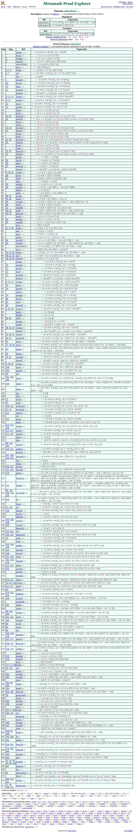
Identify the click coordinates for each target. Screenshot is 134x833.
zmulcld (19, 357)
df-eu (115, 811)
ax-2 (44, 802)
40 (7, 175)
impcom (19, 766)
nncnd (18, 399)
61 (10, 256)
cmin (73, 796)
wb (22, 793)
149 (11, 557)
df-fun (19, 820)
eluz (18, 440)
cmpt (92, 793)
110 (11, 406)
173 (11, 649)
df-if (25, 815)
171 (11, 639)
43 (7, 184)
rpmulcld (20, 338)
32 (10, 151)
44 (7, 187)
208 (7, 787)
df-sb (99, 811)
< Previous (122, 2)
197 (7, 725)
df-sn (40, 815)
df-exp (70, 824)
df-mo (107, 811)
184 (7, 685)
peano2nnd (20, 695)
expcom (19, 754)
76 (7, 285)
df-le (99, 822)
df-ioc (52, 824)
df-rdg (23, 822)
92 (10, 338)
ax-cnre (102, 806)
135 (10, 507)
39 (12, 172)
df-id (111, 815)
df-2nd (115, 820)
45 (7, 199)
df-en (38, 822)
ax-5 (70, 802)
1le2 (18, 396)
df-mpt (96, 815)
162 (7, 605)
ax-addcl (92, 804)
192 (14, 710)
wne (64, 793)
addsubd (19, 594)
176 (7, 659)
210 (11, 779)
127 (11, 466)
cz (122, 796)
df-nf (92, 811)
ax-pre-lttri (113, 806)
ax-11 (114, 802)
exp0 (18, 193)
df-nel (35, 813)
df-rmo (59, 813)
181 (7, 674)
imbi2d (19, 119)
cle (64, 796)
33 (7, 154)
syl (17, 73)
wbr (83, 793)
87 (7, 334)
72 (7, 272)
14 (12, 96)
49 (7, 202)
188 (7, 713)
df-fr (16, 817)
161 (7, 617)
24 (10, 128)
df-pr (48, 815)
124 (11, 458)
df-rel (40, 817)
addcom (19, 517)
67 (13, 256)
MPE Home (16, 6)
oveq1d (19, 553)
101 (7, 377)
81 (7, 302)
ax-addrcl (102, 804)
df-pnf (65, 822)
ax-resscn (62, 804)
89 (13, 328)
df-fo (48, 820)
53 (10, 213)
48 (10, 199)
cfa (40, 798)
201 (7, 740)
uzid (18, 234)
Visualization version (119, 6)
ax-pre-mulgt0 (27, 808)
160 (7, 598)
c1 (19, 796)
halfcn (19, 190)
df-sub (108, 822)
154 (7, 580)
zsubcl (19, 324)
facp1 (18, 504)
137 (7, 565)
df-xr (83, 822)
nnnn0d (19, 80)
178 (14, 665)
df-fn (26, 820)
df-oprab (89, 820)
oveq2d (19, 61)
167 (7, 639)
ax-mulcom (6, 806)
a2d (17, 757)
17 (7, 784)
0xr (17, 769)
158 (7, 643)
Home (9, 6)
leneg (18, 422)
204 (7, 754)
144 (11, 560)
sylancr (19, 96)
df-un (115, 813)
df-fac (79, 824)
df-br (79, 815)
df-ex (84, 811)
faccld (18, 83)
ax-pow (27, 804)
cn (99, 796)
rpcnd (18, 205)
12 (7, 90)
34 (7, 763)
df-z (28, 824)
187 (11, 748)
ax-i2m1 (50, 806)
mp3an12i (20, 456)
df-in (122, 813)
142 (11, 531)
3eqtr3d (19, 561)
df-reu (68, 813)
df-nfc (19, 813)
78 (10, 345)
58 (12, 228)
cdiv (91, 796)
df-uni (63, 815)
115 (11, 425)
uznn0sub (20, 602)
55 (7, 219)
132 (7, 495)
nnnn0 (19, 157)
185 (7, 688)
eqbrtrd (19, 434)
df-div (126, 822)
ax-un (43, 804)
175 (7, 656)
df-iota (10, 820)
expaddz (19, 576)
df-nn (4, 824)
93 (7, 341)
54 (7, 258)
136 (7, 510)
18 (10, 784)
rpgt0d (19, 107)
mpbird (19, 449)
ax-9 (98, 802)
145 (7, 544)
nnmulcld (20, 409)
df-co (56, 817)
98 (9, 364)
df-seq (61, 824)
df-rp (44, 824)
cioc (23, 798)
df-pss (9, 815)
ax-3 (49, 802)
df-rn (71, 817)
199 (7, 733)
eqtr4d (19, 639)
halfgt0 (19, 315)
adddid (19, 545)
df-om (107, 820)
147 (7, 557)
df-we (24, 817)
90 (10, 334)
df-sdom (56, 822)
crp (15, 798)
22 (7, 760)
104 (7, 384)
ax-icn (82, 804)
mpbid (19, 431)
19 (7, 116)
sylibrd (19, 649)
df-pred (96, 817)
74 (9, 282)
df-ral (43, 813)
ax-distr (40, 806)
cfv (100, 793)
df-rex (51, 813)
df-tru (69, 811)
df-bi (31, 811)
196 (7, 722)
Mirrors (3, 6)
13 (9, 96)
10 (7, 83)
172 (11, 643)
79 (7, 295)
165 (11, 617)
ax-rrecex (92, 806)
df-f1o (56, 820)
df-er (31, 822)
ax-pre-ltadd (13, 808)
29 (7, 142)
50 (7, 210)
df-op (55, 815)
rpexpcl (19, 93)
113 (7, 431)
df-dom (46, 822)
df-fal (77, 811)
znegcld (19, 90)
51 (7, 207)
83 (9, 309)
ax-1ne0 (60, 806)
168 (7, 633)
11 (7, 86)
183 (7, 683)
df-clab (123, 811)
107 (7, 455)
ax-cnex (52, 804)
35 (7, 160)
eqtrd (18, 210)
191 (7, 710)
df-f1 (40, 820)
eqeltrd (19, 100)
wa (29, 793)
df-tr (104, 815)
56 (7, 222)
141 (7, 560)
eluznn (19, 52)
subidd (19, 184)
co (118, 793)
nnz (17, 231)
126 (7, 466)
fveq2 (18, 55)
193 (11, 713)
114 (7, 425)
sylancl (19, 444)
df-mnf (74, 822)
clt (56, 796)
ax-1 (39, 802)
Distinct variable (53, 37)
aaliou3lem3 (29, 827)
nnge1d (19, 413)
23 (7, 128)
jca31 (18, 345)
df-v (83, 813)
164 (7, 614)
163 (10, 611)
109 (7, 406)
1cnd (18, 541)
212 (11, 787)
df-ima (87, 817)
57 (7, 228)
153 (7, 586)
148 (7, 553)
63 (7, 243)
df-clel (11, 813)
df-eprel (120, 815)
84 (7, 338)
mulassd (19, 635)
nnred (18, 419)
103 (7, 379)
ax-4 (63, 802)
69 (10, 763)
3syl (18, 256)
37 (7, 166)
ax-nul (18, 804)
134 (7, 649)
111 (7, 434)
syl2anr (19, 328)
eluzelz (19, 321)
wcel (55, 793)
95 (7, 349)
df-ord (105, 817)
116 (7, 427)
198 (7, 731)
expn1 (18, 463)
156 (14, 583)
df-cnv (48, 817)
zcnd (18, 403)
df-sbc (91, 813)
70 (7, 265)
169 (11, 633)
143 (11, 535)
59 (10, 258)
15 (9, 100)
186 (11, 692)
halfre (18, 312)
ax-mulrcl (124, 804)
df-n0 (20, 824)
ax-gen (55, 802)
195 (7, 737)
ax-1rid (70, 806)
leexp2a (19, 452)
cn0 (115, 796)
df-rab (76, 813)
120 (10, 443)
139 (7, 522)
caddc (29, 796)
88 (7, 328)
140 (7, 525)
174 (7, 748)
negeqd (19, 58)
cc (125, 793)
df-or (45, 811)
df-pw (33, 815)
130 (11, 493)
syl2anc (19, 583)
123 (7, 458)
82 (7, 305)
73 (7, 275)
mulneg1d (20, 406)
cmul (38, 796)
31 (7, 151)
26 (10, 760)
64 (7, 252)
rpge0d (19, 289)
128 (11, 470)
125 (7, 470)
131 (7, 485)
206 (14, 763)
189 (7, 701)
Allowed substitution (59, 39)
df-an (38, 811)
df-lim (121, 817)
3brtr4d (19, 258)
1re (17, 416)
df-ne (27, 813)
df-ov (80, 820)
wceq (46, 793)
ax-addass (18, 806)
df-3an (61, 811)
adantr (19, 349)
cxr (47, 796)
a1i (17, 374)
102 (11, 377)
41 (7, 178)
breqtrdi (19, 470)
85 (7, 318)
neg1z (18, 437)
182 (7, 677)
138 (11, 519)
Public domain (72, 831)
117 (11, 431)
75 (12, 282)
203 (7, 751)
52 (10, 210)
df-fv (63, 820)
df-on (113, 817)
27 (7, 139)
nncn (18, 181)
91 (13, 334)
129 (7, 473)
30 (13, 760)
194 (7, 744)
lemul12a (20, 478)
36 (7, 163)
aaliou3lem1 (21, 773)
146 (11, 544)
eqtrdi (18, 199)
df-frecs (124, 820)
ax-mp (19, 196)
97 (10, 357)
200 (11, 737)
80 (7, 299)
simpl (18, 292)
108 (11, 455)
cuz (5, 798)
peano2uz (20, 716)
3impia (19, 485)
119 (7, 449)
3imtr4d (19, 750)
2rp (17, 76)
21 (7, 119)
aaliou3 (55, 14)
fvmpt (18, 70)
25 (7, 131)
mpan (18, 580)
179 (10, 668)
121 (7, 446)
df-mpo (98, 820)
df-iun (71, 815)
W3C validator (128, 831)
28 (10, 139)
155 (11, 580)
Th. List (24, 6)
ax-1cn (19, 514)
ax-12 (122, 802)
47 (10, 196)
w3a (36, 793)
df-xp (32, 817)
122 (11, 449)
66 (13, 252)
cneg (82, 796)
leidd (18, 178)
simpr (18, 389)
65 (10, 252)
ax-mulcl (113, 804)
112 (7, 413)
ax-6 (77, 802)
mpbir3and (20, 786)
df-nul (17, 815)
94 (13, 345)
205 (7, 757)
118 (11, 434)
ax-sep (10, 804)
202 (11, 744)
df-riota (72, 820)
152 (7, 569)
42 (7, 213)
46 (7, 196)
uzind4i (19, 762)
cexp (32, 798)
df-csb (99, 813)
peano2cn (20, 528)
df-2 (12, 824)
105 (10, 490)
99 (12, 364)
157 (11, 586)
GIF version (129, 6)
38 (9, 172)
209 (7, 779)
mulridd (19, 207)
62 (7, 240)
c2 (106, 796)
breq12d (19, 116)
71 (7, 268)
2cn (17, 461)
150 (7, 562)
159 (7, 595)
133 (7, 499)
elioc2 (18, 776)
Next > (130, 2)
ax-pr (35, 804)
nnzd (18, 86)
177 (7, 665)
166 (7, 620)
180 (7, 692)
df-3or (52, 811)
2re (17, 393)
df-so (9, 817)
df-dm (64, 817)
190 (7, 704)
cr (4, 796)
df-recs (14, 822)
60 (7, 256)
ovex (18, 67)
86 (10, 318)
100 (7, 367)
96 (7, 490)
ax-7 (84, 802)
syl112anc (20, 493)
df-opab (87, 815)
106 (7, 493)
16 (7, 104)
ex (17, 499)
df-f (33, 820)
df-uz (35, 824)
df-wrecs (5, 822)
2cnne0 (19, 572)
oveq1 (18, 237)
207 (7, 766)
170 (7, 636)
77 (7, 345)
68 (13, 258)
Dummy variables (40, 46)
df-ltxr (91, 822)
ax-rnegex (81, 806)
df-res (79, 817)
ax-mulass (29, 806)
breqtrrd (19, 213)
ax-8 (91, 802)
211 (7, 781)
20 (10, 116)
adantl (18, 354)
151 (11, 565)
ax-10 (106, 802)
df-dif (107, 813)
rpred (18, 104)
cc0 (11, 796)
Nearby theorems (128, 4)
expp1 (18, 608)
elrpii (18, 318)
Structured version (106, 6)
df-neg (117, 822)
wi (16, 793)
